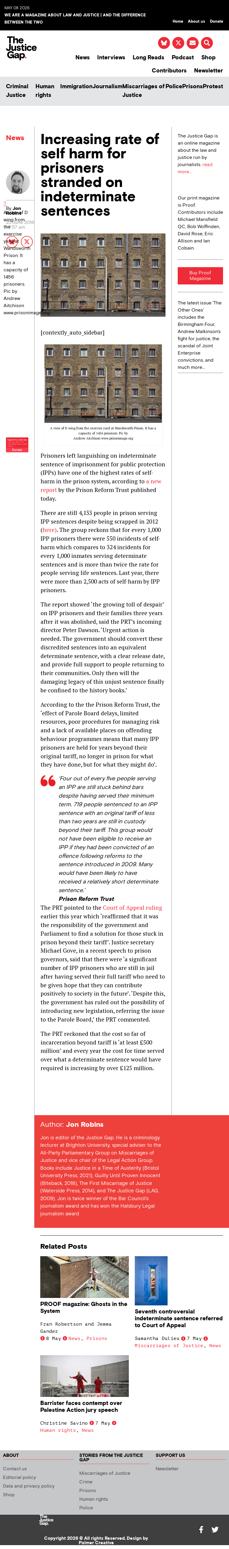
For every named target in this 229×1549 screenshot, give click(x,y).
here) (50, 529)
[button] (207, 43)
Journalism (107, 86)
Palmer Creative (96, 1543)
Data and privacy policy (29, 1486)
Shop (208, 57)
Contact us (15, 1469)
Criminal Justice (17, 91)
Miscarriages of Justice (143, 91)
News (82, 57)
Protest (213, 86)
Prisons (192, 86)
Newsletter (208, 71)
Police (173, 86)
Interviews (111, 57)
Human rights (44, 91)
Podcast (183, 57)
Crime (85, 1482)
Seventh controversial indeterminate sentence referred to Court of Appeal (179, 1318)
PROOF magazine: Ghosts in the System (83, 1308)
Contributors (169, 71)
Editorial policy (19, 1477)
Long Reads (148, 57)
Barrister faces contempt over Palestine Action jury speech (81, 1407)
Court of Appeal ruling (132, 907)
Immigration (76, 86)
